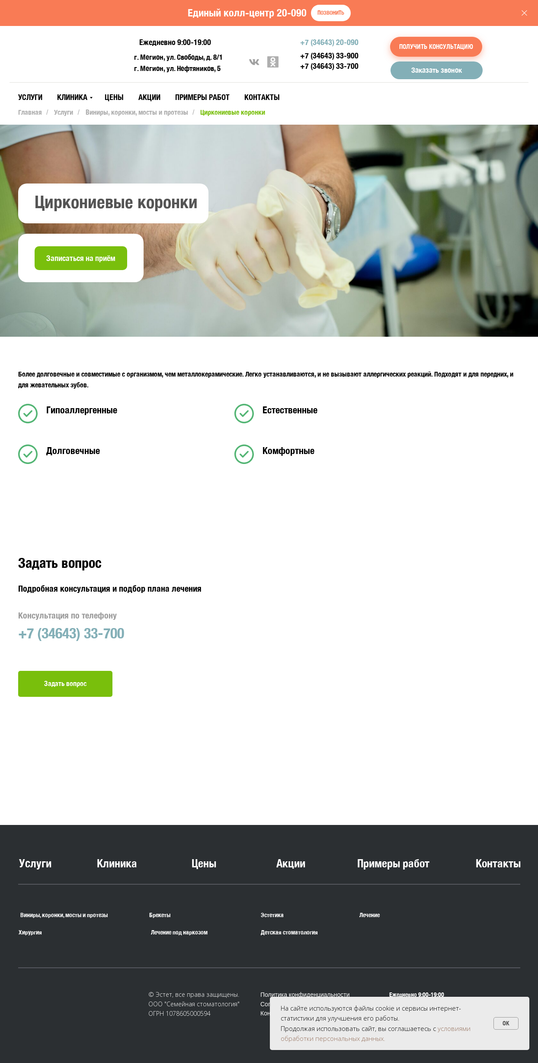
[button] (436, 47)
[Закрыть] (524, 13)
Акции (149, 97)
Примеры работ (202, 97)
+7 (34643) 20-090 (329, 42)
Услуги (30, 97)
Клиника (72, 97)
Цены (114, 97)
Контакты (262, 97)
